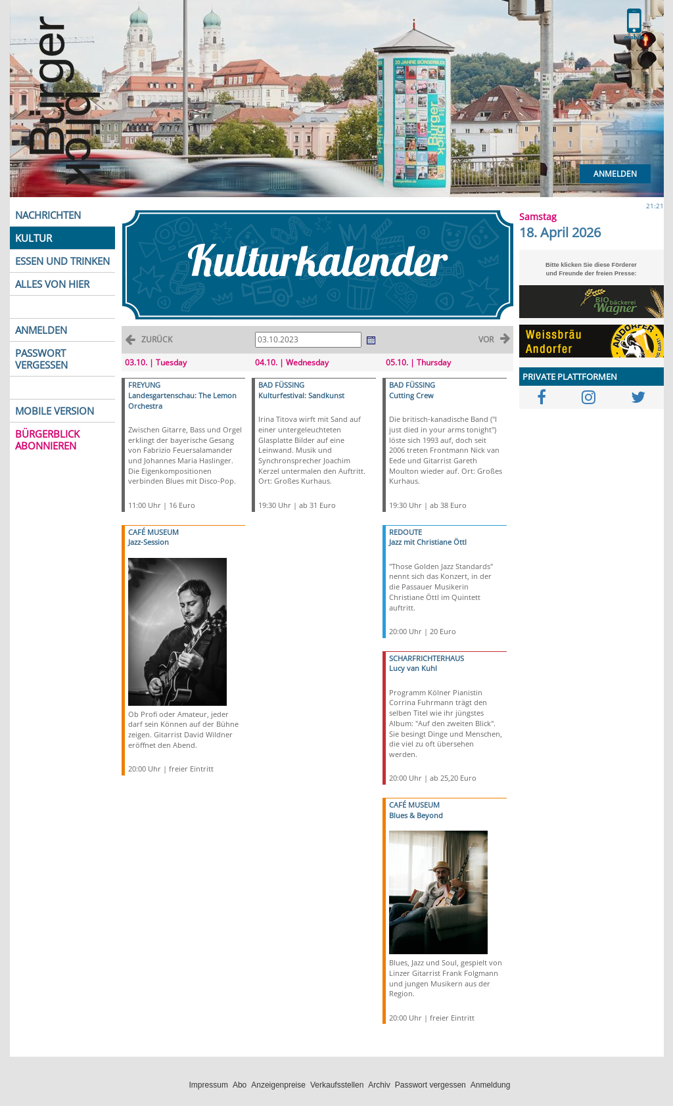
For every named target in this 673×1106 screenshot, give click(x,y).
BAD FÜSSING (281, 385)
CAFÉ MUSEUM (153, 532)
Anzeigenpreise (278, 1085)
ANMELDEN (41, 329)
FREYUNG (144, 385)
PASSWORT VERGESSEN (41, 358)
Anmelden (615, 173)
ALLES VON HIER (52, 283)
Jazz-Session (148, 542)
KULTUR (33, 237)
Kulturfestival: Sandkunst (301, 395)
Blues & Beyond (416, 815)
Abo (239, 1085)
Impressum (208, 1085)
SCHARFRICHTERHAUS (426, 658)
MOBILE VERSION (54, 410)
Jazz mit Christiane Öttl (428, 542)
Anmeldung (491, 1085)
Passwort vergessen (430, 1085)
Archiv (379, 1085)
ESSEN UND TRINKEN (62, 260)
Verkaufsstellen (336, 1085)
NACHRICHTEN (48, 214)
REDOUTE (405, 532)
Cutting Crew (411, 395)
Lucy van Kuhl (413, 668)
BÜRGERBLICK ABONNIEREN (47, 439)
